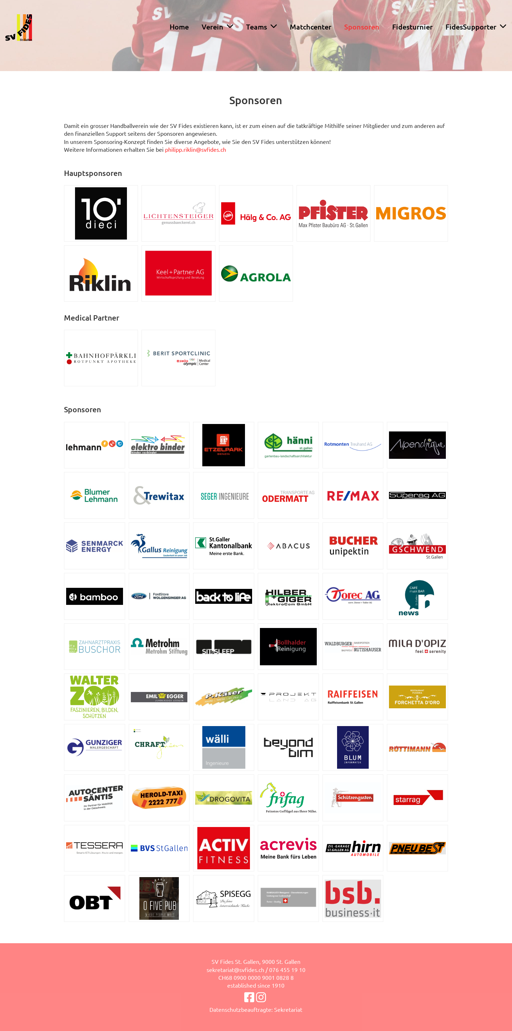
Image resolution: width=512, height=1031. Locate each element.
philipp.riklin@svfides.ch (195, 149)
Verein (217, 26)
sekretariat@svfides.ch (235, 969)
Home (179, 26)
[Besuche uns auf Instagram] (261, 997)
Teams (261, 26)
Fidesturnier (412, 26)
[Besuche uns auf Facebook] (249, 997)
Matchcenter (310, 26)
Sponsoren (361, 26)
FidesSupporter (476, 26)
